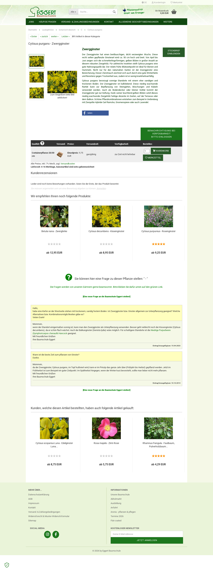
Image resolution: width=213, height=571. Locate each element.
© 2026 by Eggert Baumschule (106, 550)
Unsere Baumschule (120, 494)
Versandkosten (68, 163)
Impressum (33, 503)
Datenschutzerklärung (38, 494)
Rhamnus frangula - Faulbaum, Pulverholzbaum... (159, 445)
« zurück (44, 36)
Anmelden (101, 188)
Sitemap (32, 520)
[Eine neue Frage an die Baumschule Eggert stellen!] (106, 296)
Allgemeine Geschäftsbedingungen (138, 22)
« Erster (33, 36)
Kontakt (109, 22)
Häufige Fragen (47, 22)
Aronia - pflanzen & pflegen (123, 512)
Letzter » (66, 36)
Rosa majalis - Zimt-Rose (106, 443)
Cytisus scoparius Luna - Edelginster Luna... (54, 445)
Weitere (167, 22)
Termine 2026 (117, 516)
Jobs (31, 22)
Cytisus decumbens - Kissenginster (106, 231)
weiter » (54, 36)
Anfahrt (114, 507)
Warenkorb (161, 151)
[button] (95, 113)
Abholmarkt (116, 499)
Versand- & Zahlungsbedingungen (80, 22)
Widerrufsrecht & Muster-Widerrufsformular (48, 516)
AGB (30, 499)
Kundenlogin (159, 2)
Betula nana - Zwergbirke (54, 231)
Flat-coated (116, 520)
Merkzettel (176, 2)
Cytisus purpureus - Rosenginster (158, 231)
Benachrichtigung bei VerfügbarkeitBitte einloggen (161, 133)
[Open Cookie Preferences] (6, 565)
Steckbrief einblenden (173, 52)
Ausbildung (116, 503)
